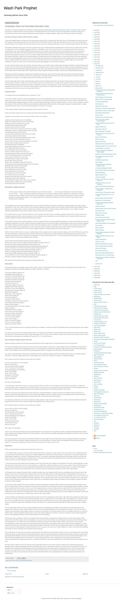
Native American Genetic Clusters (103, 244)
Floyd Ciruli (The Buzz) (100, 343)
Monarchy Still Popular (101, 137)
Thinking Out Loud (98, 409)
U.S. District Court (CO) (100, 417)
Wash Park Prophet (20, 8)
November (98, 68)
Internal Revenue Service (100, 364)
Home (47, 574)
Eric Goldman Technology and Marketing (104, 339)
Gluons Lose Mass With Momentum (104, 253)
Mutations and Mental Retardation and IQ (105, 154)
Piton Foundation (98, 384)
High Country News (99, 355)
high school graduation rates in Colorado (64, 30)
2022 (95, 39)
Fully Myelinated (98, 349)
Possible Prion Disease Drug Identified (105, 108)
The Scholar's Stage (99, 407)
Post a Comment (11, 570)
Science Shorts (99, 115)
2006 (95, 275)
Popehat (96, 388)
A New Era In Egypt (100, 177)
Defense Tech (97, 329)
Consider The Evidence (100, 323)
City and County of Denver (100, 302)
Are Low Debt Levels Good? (102, 217)
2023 (95, 37)
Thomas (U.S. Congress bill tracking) (103, 413)
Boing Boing (97, 296)
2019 (95, 46)
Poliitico (96, 386)
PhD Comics (97, 382)
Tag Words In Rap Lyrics (101, 106)
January (98, 263)
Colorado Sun (97, 320)
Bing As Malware (99, 227)
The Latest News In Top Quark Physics (104, 25)
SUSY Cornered (99, 139)
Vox (95, 421)
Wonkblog (96, 427)
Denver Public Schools (13, 560)
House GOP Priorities (100, 248)
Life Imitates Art (99, 104)
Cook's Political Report (99, 325)
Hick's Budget (98, 162)
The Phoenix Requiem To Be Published (105, 223)
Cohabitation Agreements (101, 160)
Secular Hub (97, 399)
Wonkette (96, 429)
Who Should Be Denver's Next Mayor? (105, 170)
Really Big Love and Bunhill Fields (104, 117)
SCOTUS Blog (97, 397)
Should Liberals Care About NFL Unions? (105, 208)
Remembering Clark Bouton (102, 113)
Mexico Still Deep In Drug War (103, 131)
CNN (95, 304)
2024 (95, 34)
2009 (95, 268)
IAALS (95, 360)
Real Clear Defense (99, 394)
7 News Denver (98, 288)
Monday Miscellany (100, 172)
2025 (95, 32)
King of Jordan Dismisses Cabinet (104, 246)
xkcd (95, 431)
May (97, 81)
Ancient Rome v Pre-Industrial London (105, 192)
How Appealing (98, 356)
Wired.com (96, 425)
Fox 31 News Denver (99, 345)
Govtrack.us (97, 351)
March (97, 85)
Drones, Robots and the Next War (104, 198)
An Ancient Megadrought (101, 101)
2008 (95, 271)
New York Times (98, 378)
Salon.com (96, 395)
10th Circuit (97, 284)
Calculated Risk (98, 298)
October (98, 70)
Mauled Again (97, 374)
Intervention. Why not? (101, 129)
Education (21, 560)
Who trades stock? (100, 210)
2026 (95, 30)
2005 (95, 277)
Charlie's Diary (97, 300)
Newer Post (8, 574)
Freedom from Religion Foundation (103, 347)
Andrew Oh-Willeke (101, 435)
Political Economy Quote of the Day (104, 143)
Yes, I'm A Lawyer (98, 450)
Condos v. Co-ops (99, 241)
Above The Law (98, 292)
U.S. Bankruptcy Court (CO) (101, 415)
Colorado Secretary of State (101, 316)
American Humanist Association (102, 294)
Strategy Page (97, 405)
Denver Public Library (99, 333)
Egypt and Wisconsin (100, 126)
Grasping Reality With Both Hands (102, 353)
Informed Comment (99, 362)
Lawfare (96, 368)
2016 (95, 52)
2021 (95, 41)
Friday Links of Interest (101, 213)
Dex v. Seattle (98, 225)
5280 (95, 286)
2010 (95, 266)
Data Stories (97, 327)
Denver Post (97, 331)
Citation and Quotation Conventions (103, 452)
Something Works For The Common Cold (105, 146)
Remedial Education (40, 31)
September (99, 72)
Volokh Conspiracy (98, 419)
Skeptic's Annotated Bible (100, 403)
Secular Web (97, 401)
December (98, 65)
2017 (95, 50)
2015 (95, 55)
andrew (98, 438)
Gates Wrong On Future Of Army (103, 97)
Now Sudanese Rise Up (101, 250)
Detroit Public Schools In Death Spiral (104, 110)
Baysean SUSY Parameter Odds (103, 99)
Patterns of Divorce (100, 206)
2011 (95, 63)
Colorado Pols (97, 314)
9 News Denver (98, 290)
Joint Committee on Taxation (101, 366)
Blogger (79, 598)
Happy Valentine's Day (101, 174)
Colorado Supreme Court (100, 321)
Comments (11, 593)
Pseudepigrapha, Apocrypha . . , (102, 392)
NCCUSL (96, 376)
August (98, 74)
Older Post (85, 574)
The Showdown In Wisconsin (102, 148)
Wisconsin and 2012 (100, 141)
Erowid (95, 341)
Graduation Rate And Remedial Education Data (103, 165)
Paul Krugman (97, 380)
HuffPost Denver (98, 359)
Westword (96, 423)
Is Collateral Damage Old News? (103, 168)
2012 (95, 61)
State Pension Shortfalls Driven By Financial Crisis (104, 94)
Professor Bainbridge (99, 390)
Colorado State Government (101, 318)
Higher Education (28, 560)
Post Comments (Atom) (18, 576)
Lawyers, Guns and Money (101, 370)
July (97, 77)
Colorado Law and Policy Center (102, 312)
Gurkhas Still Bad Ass (100, 239)
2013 (95, 59)
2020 (95, 43)
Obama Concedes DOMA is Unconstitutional (102, 120)
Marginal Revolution (99, 372)
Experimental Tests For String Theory (104, 255)
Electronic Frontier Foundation (101, 337)
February (98, 88)
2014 (95, 57)
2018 (95, 48)
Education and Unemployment (103, 200)
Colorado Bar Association (100, 306)
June (97, 79)
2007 (95, 273)
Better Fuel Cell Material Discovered (104, 186)
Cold (96, 261)
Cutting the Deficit (99, 215)
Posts (10, 590)
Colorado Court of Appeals (100, 308)
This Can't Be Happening (100, 411)
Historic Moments (99, 230)
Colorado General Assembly (101, 310)
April (97, 83)
